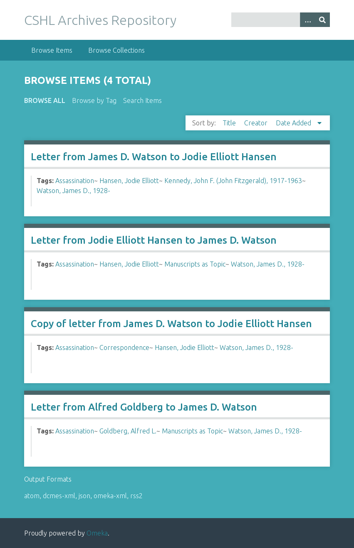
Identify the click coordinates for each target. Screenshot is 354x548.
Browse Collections (116, 50)
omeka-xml (110, 495)
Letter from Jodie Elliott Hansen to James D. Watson (154, 240)
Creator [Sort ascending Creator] (256, 123)
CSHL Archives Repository (100, 19)
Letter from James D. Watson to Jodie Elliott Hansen (154, 156)
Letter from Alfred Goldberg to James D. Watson (144, 407)
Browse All (44, 100)
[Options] (307, 19)
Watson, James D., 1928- (73, 190)
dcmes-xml (59, 495)
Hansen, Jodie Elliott (129, 180)
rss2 (136, 495)
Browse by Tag (94, 100)
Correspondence (124, 347)
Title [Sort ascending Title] (230, 123)
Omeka (97, 533)
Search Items (142, 100)
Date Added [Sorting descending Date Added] (294, 123)
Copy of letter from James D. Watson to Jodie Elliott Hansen (171, 323)
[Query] (280, 19)
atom (32, 495)
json (84, 495)
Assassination (74, 180)
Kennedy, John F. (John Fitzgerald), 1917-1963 (233, 180)
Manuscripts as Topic (194, 264)
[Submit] (322, 19)
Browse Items (51, 50)
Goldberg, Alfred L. (127, 431)
